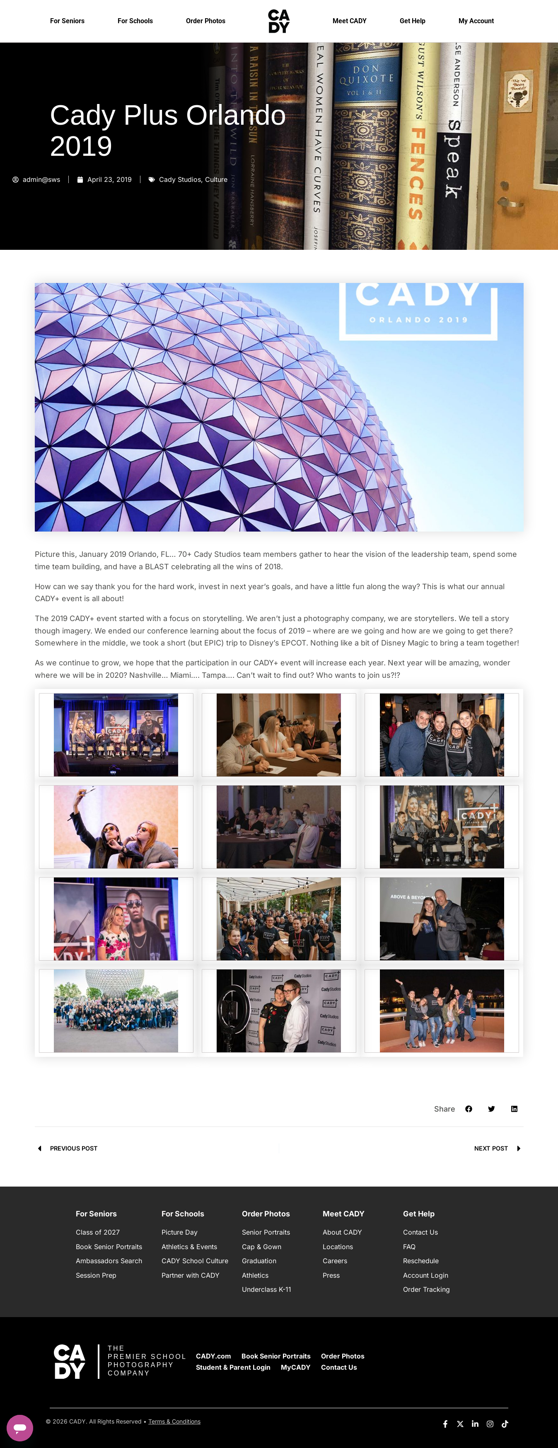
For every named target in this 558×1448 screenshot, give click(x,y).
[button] (468, 1109)
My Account (476, 21)
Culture (216, 179)
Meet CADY (350, 21)
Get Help (412, 21)
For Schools (135, 21)
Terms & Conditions (174, 1421)
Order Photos (205, 21)
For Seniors (67, 21)
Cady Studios (180, 179)
